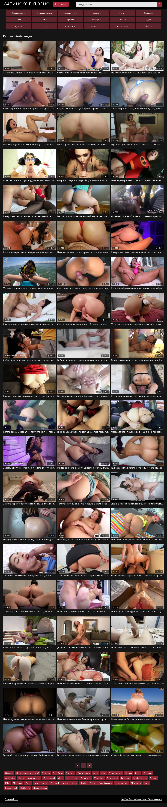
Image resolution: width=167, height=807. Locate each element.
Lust (68, 782)
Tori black (55, 787)
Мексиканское (122, 27)
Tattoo (153, 782)
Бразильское (96, 27)
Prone (92, 787)
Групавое (125, 782)
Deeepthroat (11, 792)
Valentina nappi (105, 787)
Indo (147, 787)
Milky (7, 787)
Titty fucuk (58, 777)
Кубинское (148, 27)
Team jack (98, 782)
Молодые (96, 20)
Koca (36, 787)
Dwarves (70, 777)
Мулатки (18, 27)
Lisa (75, 782)
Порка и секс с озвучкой (27, 777)
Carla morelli (112, 782)
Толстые (122, 20)
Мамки (44, 20)
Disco (137, 777)
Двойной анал (40, 792)
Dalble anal (25, 792)
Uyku (103, 777)
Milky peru (17, 787)
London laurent (140, 782)
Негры (44, 27)
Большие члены (70, 14)
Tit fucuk (46, 777)
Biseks (83, 787)
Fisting (21, 782)
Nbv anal (9, 777)
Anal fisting (10, 782)
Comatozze (86, 782)
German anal (49, 782)
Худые (148, 20)
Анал (18, 20)
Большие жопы (18, 14)
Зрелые (70, 20)
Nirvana (128, 777)
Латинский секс (11, 803)
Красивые (96, 14)
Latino (44, 787)
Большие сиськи (44, 14)
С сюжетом (70, 27)
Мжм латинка (34, 782)
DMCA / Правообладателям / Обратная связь (141, 803)
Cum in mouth (83, 777)
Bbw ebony (136, 787)
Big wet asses (115, 777)
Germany (148, 777)
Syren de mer (121, 787)
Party (28, 787)
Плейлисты (70, 4)
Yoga (95, 777)
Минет (122, 14)
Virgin (60, 782)
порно (31, 4)
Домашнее (148, 14)
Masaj (74, 787)
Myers (65, 787)
